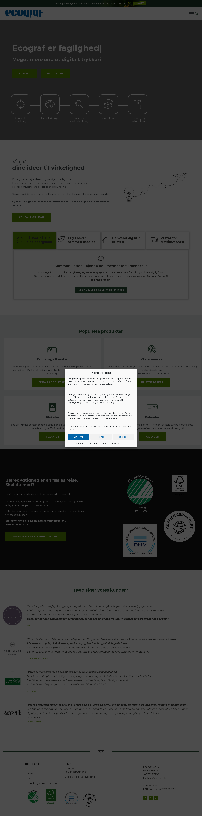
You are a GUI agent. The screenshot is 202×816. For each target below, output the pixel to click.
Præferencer (123, 437)
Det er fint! (78, 437)
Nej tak (101, 437)
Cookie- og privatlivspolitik (88, 443)
